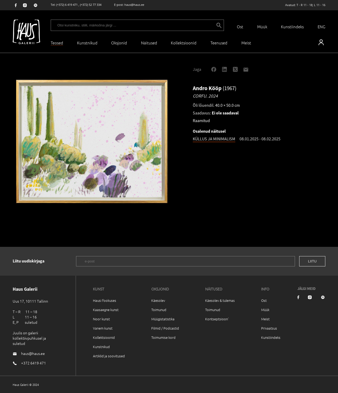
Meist (265, 318)
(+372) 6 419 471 (67, 5)
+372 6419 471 (33, 363)
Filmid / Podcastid (165, 328)
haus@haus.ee (134, 5)
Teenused (218, 42)
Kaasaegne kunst (106, 309)
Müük (262, 26)
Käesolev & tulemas (220, 300)
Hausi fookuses (104, 300)
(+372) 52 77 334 (90, 5)
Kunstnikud (87, 42)
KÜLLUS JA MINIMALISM (214, 138)
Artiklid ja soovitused (109, 355)
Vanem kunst (102, 328)
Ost (240, 26)
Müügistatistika (163, 318)
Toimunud (158, 309)
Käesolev (158, 300)
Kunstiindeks (292, 26)
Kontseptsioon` (217, 318)
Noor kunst (101, 318)
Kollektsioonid (183, 42)
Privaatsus (269, 328)
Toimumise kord (163, 337)
